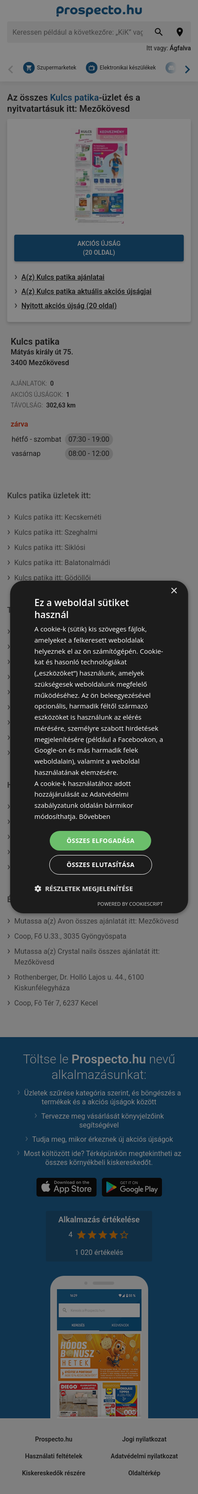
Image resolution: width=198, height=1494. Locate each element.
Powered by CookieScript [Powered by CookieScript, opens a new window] (130, 903)
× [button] (173, 591)
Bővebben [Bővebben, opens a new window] (95, 816)
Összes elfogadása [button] (100, 840)
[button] (83, 888)
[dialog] (99, 747)
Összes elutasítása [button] (101, 864)
